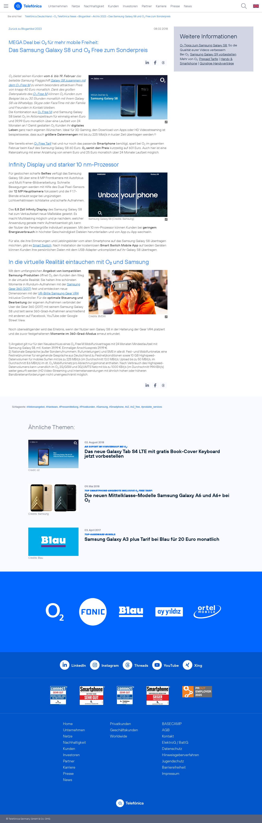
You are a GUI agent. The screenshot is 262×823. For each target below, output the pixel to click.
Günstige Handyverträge (217, 63)
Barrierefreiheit (174, 767)
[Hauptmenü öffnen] (6, 6)
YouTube (171, 665)
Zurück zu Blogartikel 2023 (25, 29)
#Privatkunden (87, 406)
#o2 (127, 406)
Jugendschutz (173, 761)
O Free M (40, 94)
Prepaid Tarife (208, 59)
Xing (198, 665)
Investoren (130, 6)
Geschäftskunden (124, 730)
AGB (166, 730)
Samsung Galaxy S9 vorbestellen (213, 54)
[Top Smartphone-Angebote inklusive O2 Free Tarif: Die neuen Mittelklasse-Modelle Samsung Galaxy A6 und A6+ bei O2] (129, 500)
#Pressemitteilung (68, 406)
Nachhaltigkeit (94, 6)
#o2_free (135, 406)
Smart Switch (42, 245)
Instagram (110, 665)
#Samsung (102, 406)
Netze (76, 6)
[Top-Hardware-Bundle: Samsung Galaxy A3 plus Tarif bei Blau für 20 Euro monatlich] (129, 544)
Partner (147, 6)
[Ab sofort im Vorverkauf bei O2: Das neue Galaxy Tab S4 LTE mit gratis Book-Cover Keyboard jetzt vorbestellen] (129, 456)
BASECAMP (172, 723)
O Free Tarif (42, 143)
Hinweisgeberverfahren (180, 755)
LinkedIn (78, 665)
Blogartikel (84, 16)
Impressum (170, 773)
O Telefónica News (65, 16)
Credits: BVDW (97, 316)
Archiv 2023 (99, 16)
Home (68, 723)
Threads (141, 665)
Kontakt (168, 736)
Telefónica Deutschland (38, 16)
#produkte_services (151, 406)
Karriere (161, 6)
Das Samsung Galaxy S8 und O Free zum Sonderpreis (139, 16)
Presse (175, 6)
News (188, 6)
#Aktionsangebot (36, 406)
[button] (147, 63)
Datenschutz (172, 748)
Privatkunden (120, 723)
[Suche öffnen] (244, 6)
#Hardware (52, 406)
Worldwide (118, 736)
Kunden (113, 6)
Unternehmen (58, 6)
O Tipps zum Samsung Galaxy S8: (203, 45)
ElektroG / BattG (175, 742)
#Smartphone (116, 406)
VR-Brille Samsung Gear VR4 (58, 293)
